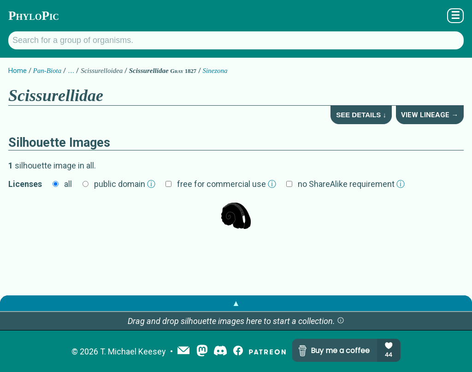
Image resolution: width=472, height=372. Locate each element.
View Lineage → (429, 115)
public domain (124, 184)
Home (17, 70)
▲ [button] (236, 303)
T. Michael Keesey (133, 351)
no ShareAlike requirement (351, 184)
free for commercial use (226, 184)
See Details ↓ (361, 115)
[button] (340, 321)
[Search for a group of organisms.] (236, 40)
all (68, 184)
